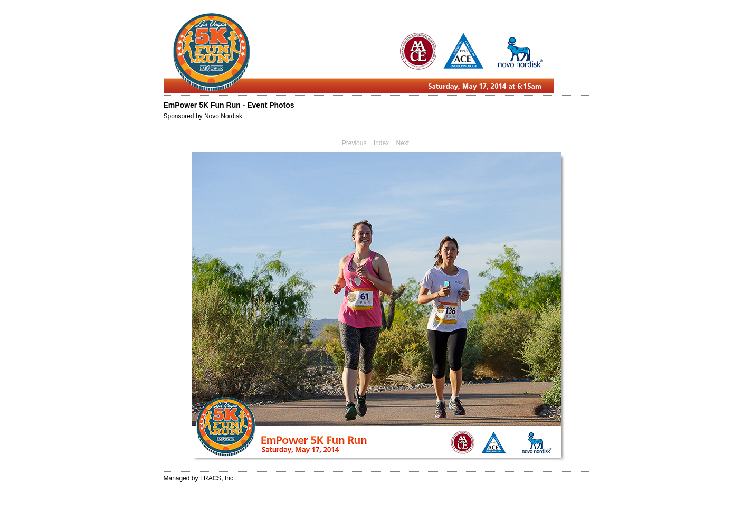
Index (381, 143)
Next (403, 143)
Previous (354, 143)
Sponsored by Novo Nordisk (203, 116)
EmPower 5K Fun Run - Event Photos (229, 105)
